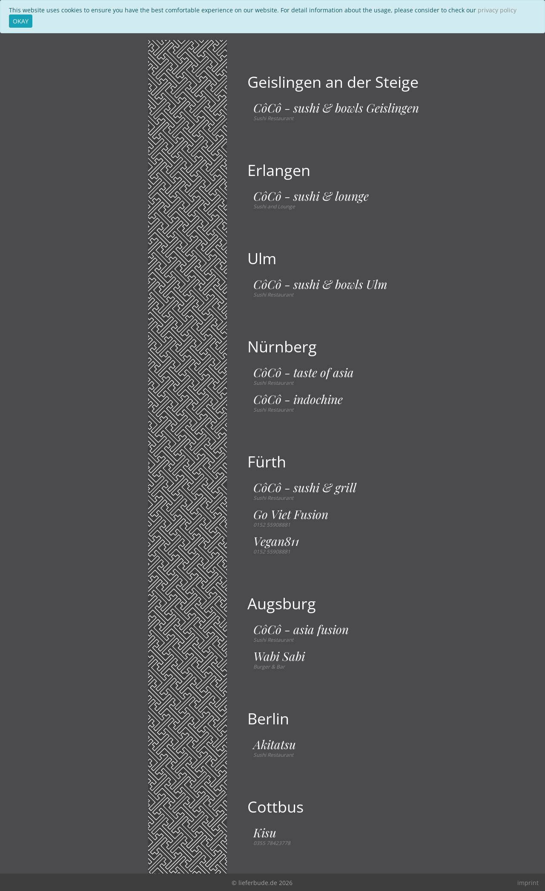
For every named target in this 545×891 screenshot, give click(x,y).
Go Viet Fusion (290, 514)
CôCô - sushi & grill (304, 487)
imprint (528, 883)
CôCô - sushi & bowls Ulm (320, 284)
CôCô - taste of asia (303, 372)
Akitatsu (274, 744)
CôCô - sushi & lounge (311, 196)
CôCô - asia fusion (301, 629)
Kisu (264, 832)
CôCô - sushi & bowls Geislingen (336, 107)
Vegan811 (276, 541)
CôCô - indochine (298, 399)
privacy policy (497, 10)
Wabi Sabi (279, 656)
